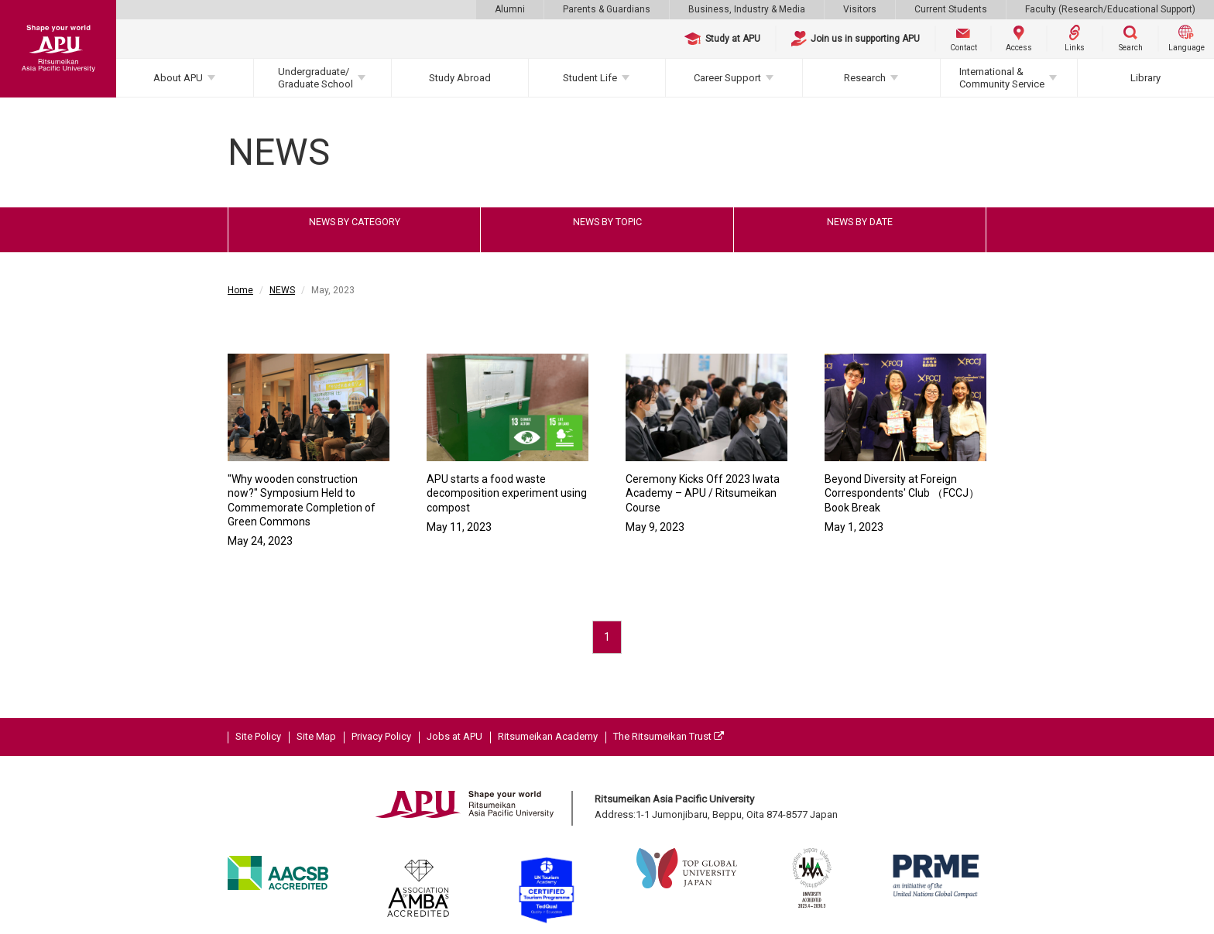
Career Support (727, 78)
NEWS (282, 290)
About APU (178, 78)
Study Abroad (460, 78)
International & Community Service (1001, 78)
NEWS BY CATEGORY (354, 222)
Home (240, 290)
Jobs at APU (454, 736)
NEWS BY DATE (860, 222)
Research (865, 78)
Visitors (859, 9)
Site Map (316, 736)
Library (1145, 78)
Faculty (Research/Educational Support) (1110, 9)
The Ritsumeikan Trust (668, 736)
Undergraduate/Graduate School (315, 78)
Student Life (590, 78)
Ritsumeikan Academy (548, 736)
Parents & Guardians (606, 9)
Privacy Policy (381, 736)
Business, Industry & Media (746, 9)
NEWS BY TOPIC (607, 222)
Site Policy (258, 736)
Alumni (510, 9)
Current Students (950, 9)
